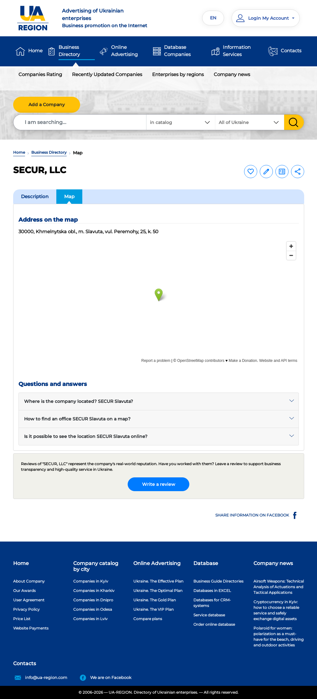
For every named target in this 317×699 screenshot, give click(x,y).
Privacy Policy (26, 609)
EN (213, 18)
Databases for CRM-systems (212, 603)
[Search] (80, 122)
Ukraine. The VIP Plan (153, 609)
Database (205, 563)
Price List (21, 618)
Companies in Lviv (90, 618)
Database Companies (177, 50)
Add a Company (46, 104)
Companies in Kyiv (90, 581)
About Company (29, 581)
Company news (232, 74)
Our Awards (24, 590)
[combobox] (249, 122)
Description (35, 196)
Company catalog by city (95, 566)
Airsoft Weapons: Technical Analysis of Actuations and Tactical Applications (278, 587)
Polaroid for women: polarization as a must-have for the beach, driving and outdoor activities (278, 636)
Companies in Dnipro (93, 600)
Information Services (237, 50)
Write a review (158, 484)
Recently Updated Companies (107, 74)
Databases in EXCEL (212, 590)
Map (69, 196)
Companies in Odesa (92, 609)
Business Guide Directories (218, 581)
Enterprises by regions (178, 74)
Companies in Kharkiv (94, 590)
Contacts (291, 51)
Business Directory (69, 50)
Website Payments (31, 628)
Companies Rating (40, 74)
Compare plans (147, 618)
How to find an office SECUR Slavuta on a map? (77, 419)
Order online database (214, 624)
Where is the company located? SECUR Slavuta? (78, 401)
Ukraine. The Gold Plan (154, 600)
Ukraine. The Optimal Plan (157, 590)
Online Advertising (124, 50)
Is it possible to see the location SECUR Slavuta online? (85, 436)
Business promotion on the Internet (108, 17)
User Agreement (28, 600)
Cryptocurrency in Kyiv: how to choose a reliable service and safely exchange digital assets (276, 610)
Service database (209, 615)
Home (35, 51)
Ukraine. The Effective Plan (158, 581)
